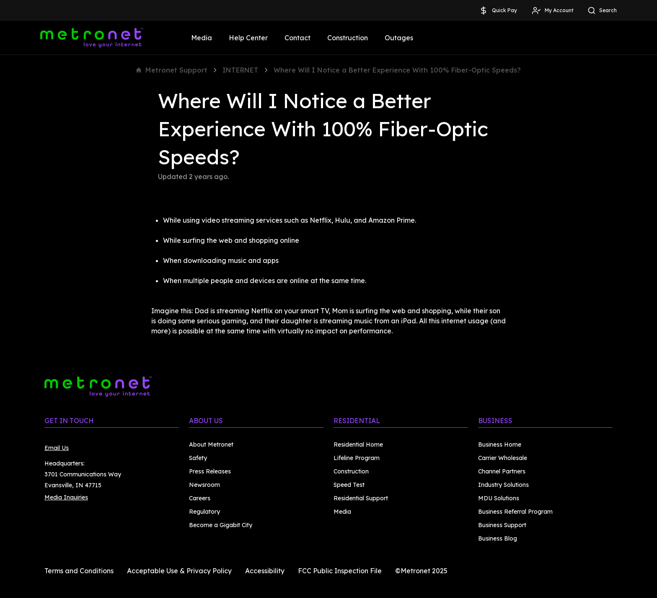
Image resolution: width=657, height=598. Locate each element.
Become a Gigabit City (220, 525)
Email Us (56, 448)
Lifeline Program (357, 458)
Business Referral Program (515, 511)
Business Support (502, 525)
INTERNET (240, 70)
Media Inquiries (66, 497)
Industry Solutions (503, 485)
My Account (552, 10)
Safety (198, 458)
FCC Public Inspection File (340, 571)
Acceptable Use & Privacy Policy (179, 571)
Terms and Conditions (79, 571)
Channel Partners (501, 471)
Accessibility (265, 571)
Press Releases (210, 471)
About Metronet (211, 444)
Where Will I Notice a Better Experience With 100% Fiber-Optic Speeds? (397, 70)
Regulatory (204, 511)
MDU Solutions (498, 498)
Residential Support (361, 498)
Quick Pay (498, 10)
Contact (297, 38)
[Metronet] (91, 38)
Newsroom (204, 485)
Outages (399, 38)
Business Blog (497, 538)
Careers (199, 498)
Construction (347, 38)
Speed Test (349, 485)
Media (201, 38)
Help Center (248, 38)
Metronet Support (171, 70)
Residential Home (358, 444)
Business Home (499, 444)
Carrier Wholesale (502, 458)
